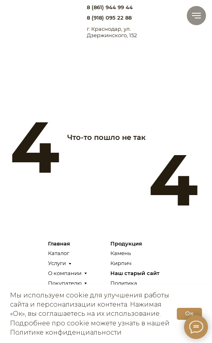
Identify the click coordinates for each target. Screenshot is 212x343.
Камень (120, 253)
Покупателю (65, 283)
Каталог (58, 253)
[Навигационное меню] (196, 15)
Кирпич (121, 263)
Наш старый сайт (135, 273)
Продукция (126, 243)
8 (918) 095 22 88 (109, 17)
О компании (65, 273)
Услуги (57, 263)
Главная (59, 243)
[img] (25, 14)
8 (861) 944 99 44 (110, 7)
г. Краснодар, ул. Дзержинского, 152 (112, 32)
